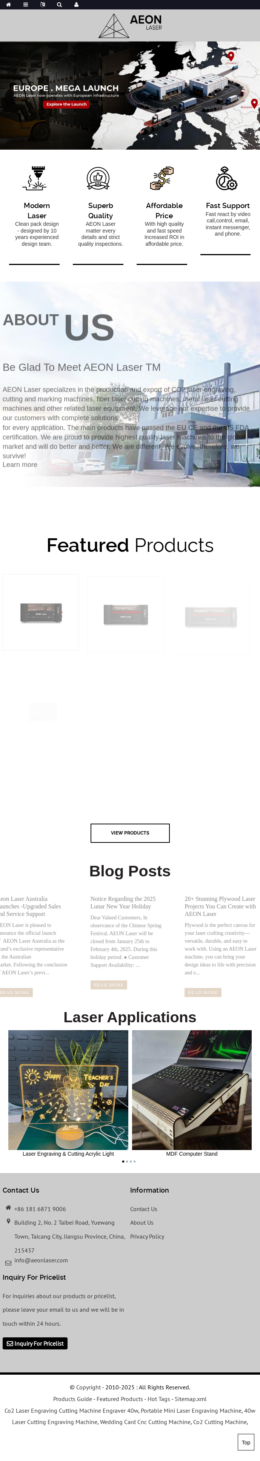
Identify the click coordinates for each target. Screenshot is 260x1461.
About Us (142, 1222)
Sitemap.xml (191, 1399)
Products (130, 545)
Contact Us (143, 1209)
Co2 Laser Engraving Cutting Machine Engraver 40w (71, 1410)
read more (102, 985)
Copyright (88, 1387)
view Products (130, 833)
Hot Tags (159, 1399)
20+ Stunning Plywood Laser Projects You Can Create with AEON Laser (213, 906)
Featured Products (120, 1399)
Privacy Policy (147, 1236)
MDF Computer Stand (192, 1093)
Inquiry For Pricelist (38, 1343)
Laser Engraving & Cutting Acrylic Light (68, 1093)
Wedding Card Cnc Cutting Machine (145, 1422)
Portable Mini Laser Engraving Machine (191, 1410)
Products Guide (72, 1399)
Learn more (20, 469)
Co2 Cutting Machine (220, 1422)
